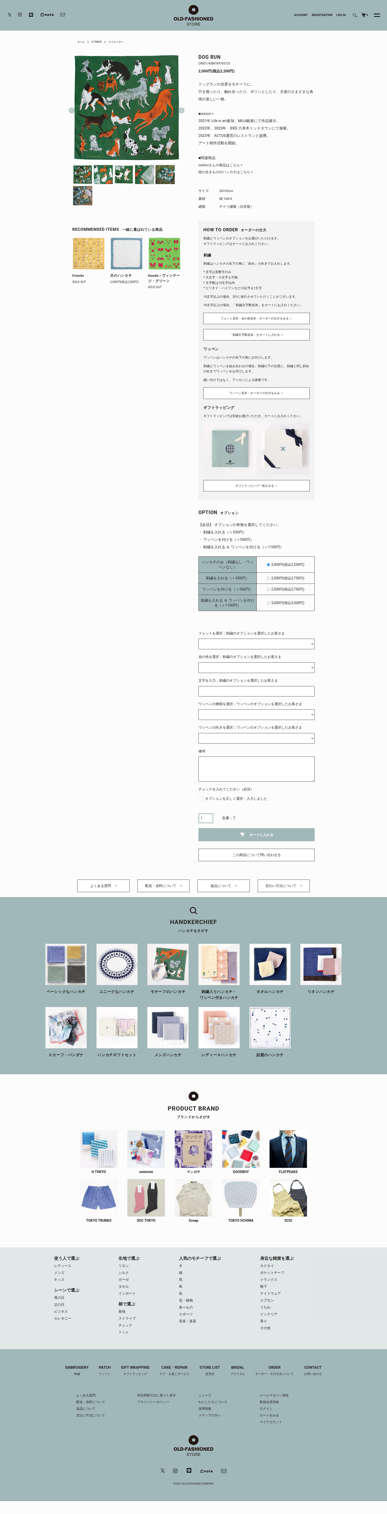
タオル (124, 1290)
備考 (201, 748)
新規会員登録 (273, 1409)
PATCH (99, 1378)
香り (264, 1327)
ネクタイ (267, 1268)
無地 (122, 1316)
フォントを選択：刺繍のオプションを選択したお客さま (241, 630)
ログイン (270, 1416)
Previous (72, 108)
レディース (63, 1268)
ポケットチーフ (273, 1276)
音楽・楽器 (188, 1327)
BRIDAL (240, 1378)
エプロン (267, 1305)
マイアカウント (275, 1429)
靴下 (264, 1290)
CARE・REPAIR (173, 1378)
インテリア (269, 1320)
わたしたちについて (214, 1409)
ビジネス (61, 1316)
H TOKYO (99, 41)
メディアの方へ (210, 1423)
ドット (124, 1339)
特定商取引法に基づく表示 (154, 1403)
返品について (224, 886)
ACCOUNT (301, 15)
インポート (127, 1298)
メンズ (59, 1276)
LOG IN (341, 15)
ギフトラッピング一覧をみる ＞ (256, 482)
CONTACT (319, 1378)
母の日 (59, 1302)
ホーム (81, 41)
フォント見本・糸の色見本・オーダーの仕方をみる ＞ (256, 318)
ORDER (279, 1378)
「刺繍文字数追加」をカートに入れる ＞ (256, 335)
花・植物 (186, 1305)
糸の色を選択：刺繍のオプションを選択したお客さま (239, 654)
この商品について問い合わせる (257, 852)
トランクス (269, 1283)
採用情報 (205, 1416)
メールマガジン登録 (278, 1403)
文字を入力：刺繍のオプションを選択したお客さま (238, 678)
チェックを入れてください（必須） (226, 787)
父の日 (59, 1309)
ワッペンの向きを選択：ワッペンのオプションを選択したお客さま (250, 725)
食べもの (186, 1313)
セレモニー (63, 1324)
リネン (124, 1268)
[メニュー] (374, 15)
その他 (265, 1335)
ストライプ (127, 1324)
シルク (124, 1276)
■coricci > (206, 114)
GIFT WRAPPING (131, 1378)
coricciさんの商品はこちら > (222, 166)
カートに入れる (256, 831)
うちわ (265, 1313)
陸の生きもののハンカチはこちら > (227, 173)
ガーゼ (124, 1283)
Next (179, 108)
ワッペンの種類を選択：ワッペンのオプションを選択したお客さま (250, 701)
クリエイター (121, 41)
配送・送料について (163, 886)
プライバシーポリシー (151, 1409)
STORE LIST (210, 1378)
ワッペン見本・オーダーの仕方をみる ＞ (256, 392)
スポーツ (186, 1320)
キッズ (59, 1283)
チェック (125, 1331)
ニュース (205, 1403)
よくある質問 (103, 886)
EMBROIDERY (70, 1378)
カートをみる (273, 1423)
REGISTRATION (322, 15)
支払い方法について (283, 886)
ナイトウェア (271, 1298)
